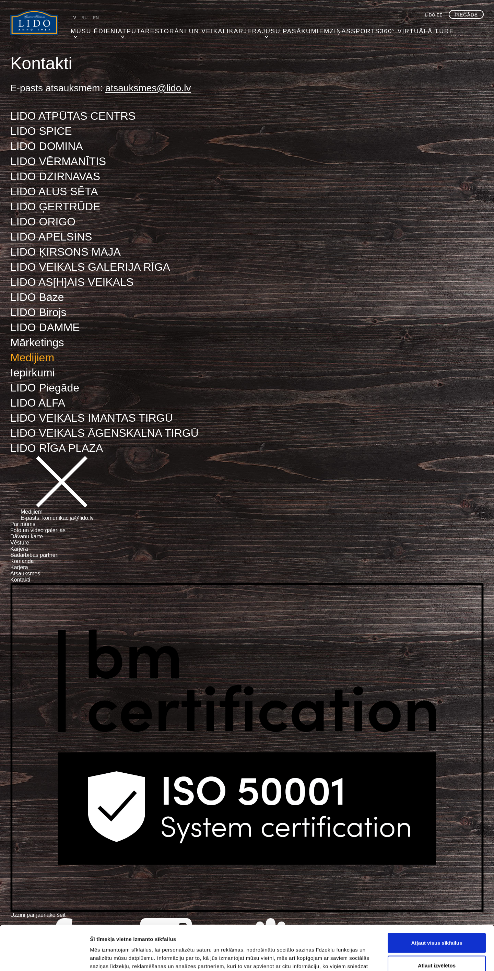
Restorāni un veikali (172, 29)
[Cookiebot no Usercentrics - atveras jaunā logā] (44, 957)
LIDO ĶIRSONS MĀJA (65, 252)
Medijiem (32, 357)
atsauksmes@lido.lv (148, 88)
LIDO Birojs (38, 312)
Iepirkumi (32, 372)
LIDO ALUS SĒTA (54, 191)
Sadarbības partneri (34, 555)
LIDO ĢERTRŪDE (55, 206)
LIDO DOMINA (46, 146)
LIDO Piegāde (44, 388)
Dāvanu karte (26, 536)
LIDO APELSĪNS (51, 237)
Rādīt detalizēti (373, 957)
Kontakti (20, 580)
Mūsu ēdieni (88, 29)
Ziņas (307, 29)
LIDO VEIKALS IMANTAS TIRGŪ (91, 418)
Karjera (222, 29)
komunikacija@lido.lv (68, 518)
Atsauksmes (25, 573)
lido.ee (434, 15)
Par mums (22, 524)
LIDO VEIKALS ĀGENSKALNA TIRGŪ (104, 433)
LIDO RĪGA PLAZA (56, 448)
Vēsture (19, 543)
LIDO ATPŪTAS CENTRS (73, 116)
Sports (334, 29)
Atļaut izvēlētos (437, 921)
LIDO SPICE (41, 131)
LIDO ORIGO (42, 221)
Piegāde (466, 14)
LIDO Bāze (37, 297)
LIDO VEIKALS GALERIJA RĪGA (90, 267)
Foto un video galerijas (38, 530)
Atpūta (123, 29)
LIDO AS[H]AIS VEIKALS (71, 282)
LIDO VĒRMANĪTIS (58, 161)
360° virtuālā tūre (379, 29)
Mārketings (37, 342)
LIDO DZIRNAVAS (55, 176)
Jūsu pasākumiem (267, 29)
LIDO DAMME (45, 327)
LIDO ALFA (37, 403)
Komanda (22, 561)
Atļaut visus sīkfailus (436, 898)
